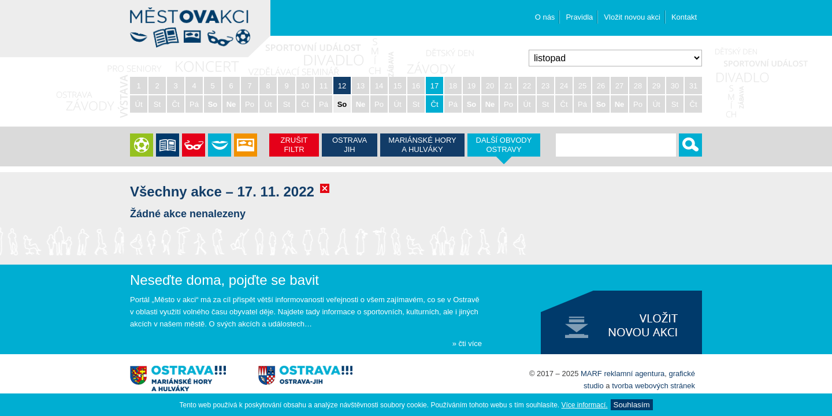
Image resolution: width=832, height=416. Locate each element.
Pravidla (579, 17)
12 (342, 85)
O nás (545, 17)
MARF (591, 373)
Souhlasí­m (632, 404)
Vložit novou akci (632, 17)
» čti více (467, 343)
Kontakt (684, 17)
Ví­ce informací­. (585, 405)
